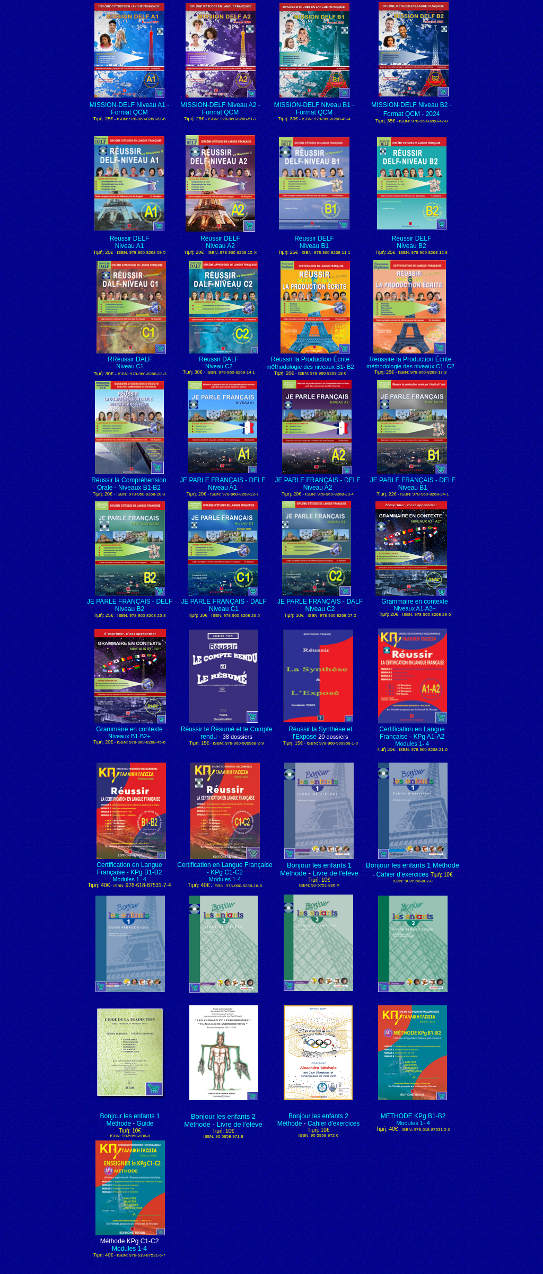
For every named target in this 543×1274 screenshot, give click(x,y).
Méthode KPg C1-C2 (129, 1241)
